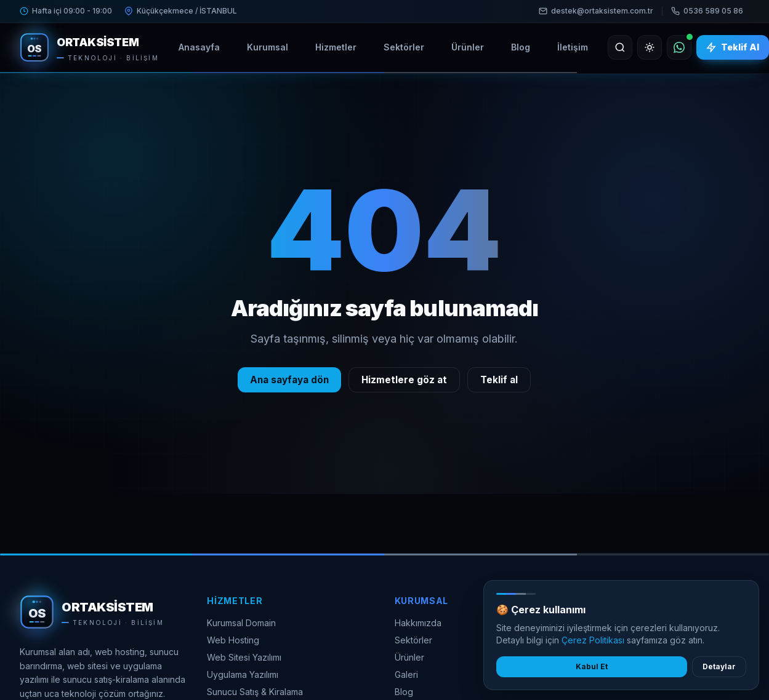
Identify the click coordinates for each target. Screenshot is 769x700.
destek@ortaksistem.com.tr (596, 10)
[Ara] (620, 47)
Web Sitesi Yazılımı (244, 657)
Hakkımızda (418, 623)
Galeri (406, 674)
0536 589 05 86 (707, 10)
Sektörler (413, 640)
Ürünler (409, 657)
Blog (404, 691)
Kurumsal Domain (241, 623)
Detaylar (719, 666)
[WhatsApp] (679, 47)
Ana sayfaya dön (289, 380)
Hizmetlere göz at (404, 380)
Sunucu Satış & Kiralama (255, 691)
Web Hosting (233, 640)
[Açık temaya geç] (649, 47)
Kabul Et (592, 666)
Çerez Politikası (593, 640)
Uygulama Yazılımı (242, 674)
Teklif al (499, 380)
